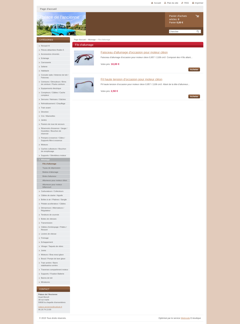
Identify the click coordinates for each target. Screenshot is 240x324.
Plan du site (172, 3)
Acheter (194, 69)
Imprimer (199, 3)
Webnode (185, 318)
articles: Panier (178, 19)
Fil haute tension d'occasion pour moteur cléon (131, 79)
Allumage (92, 40)
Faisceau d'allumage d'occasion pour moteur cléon (134, 52)
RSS (186, 3)
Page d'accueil (80, 40)
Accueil (157, 3)
